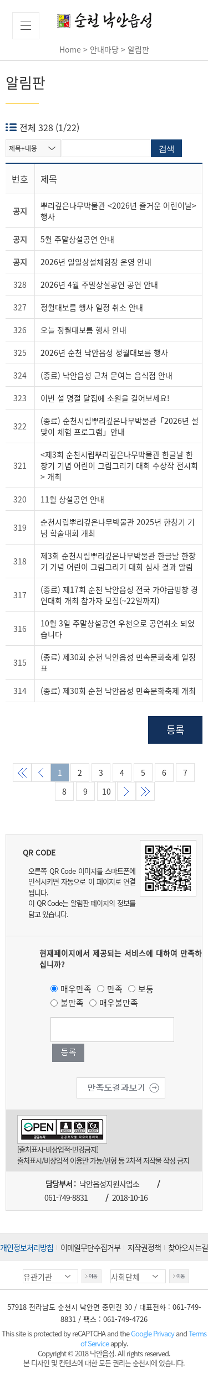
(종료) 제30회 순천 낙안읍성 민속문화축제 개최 (118, 690)
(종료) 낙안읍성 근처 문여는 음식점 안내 (106, 375)
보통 (146, 989)
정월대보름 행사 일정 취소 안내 (91, 307)
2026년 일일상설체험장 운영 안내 (95, 261)
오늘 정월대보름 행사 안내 (83, 329)
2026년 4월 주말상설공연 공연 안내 (99, 284)
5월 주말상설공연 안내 (77, 239)
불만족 (72, 1003)
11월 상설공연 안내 (72, 499)
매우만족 (76, 989)
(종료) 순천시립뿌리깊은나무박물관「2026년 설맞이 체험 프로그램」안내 (119, 426)
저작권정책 (144, 1247)
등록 (175, 729)
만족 (115, 989)
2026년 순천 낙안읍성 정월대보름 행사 (104, 352)
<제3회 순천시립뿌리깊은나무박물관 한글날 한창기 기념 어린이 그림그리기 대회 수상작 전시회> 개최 (119, 465)
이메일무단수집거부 (90, 1247)
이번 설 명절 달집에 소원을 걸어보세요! (105, 397)
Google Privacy (153, 1333)
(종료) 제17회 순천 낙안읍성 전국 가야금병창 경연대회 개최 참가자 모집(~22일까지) (119, 595)
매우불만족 (118, 1003)
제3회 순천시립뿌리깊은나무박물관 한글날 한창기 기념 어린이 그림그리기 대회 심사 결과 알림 (118, 561)
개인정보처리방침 (26, 1247)
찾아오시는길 (188, 1247)
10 (106, 791)
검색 (166, 148)
